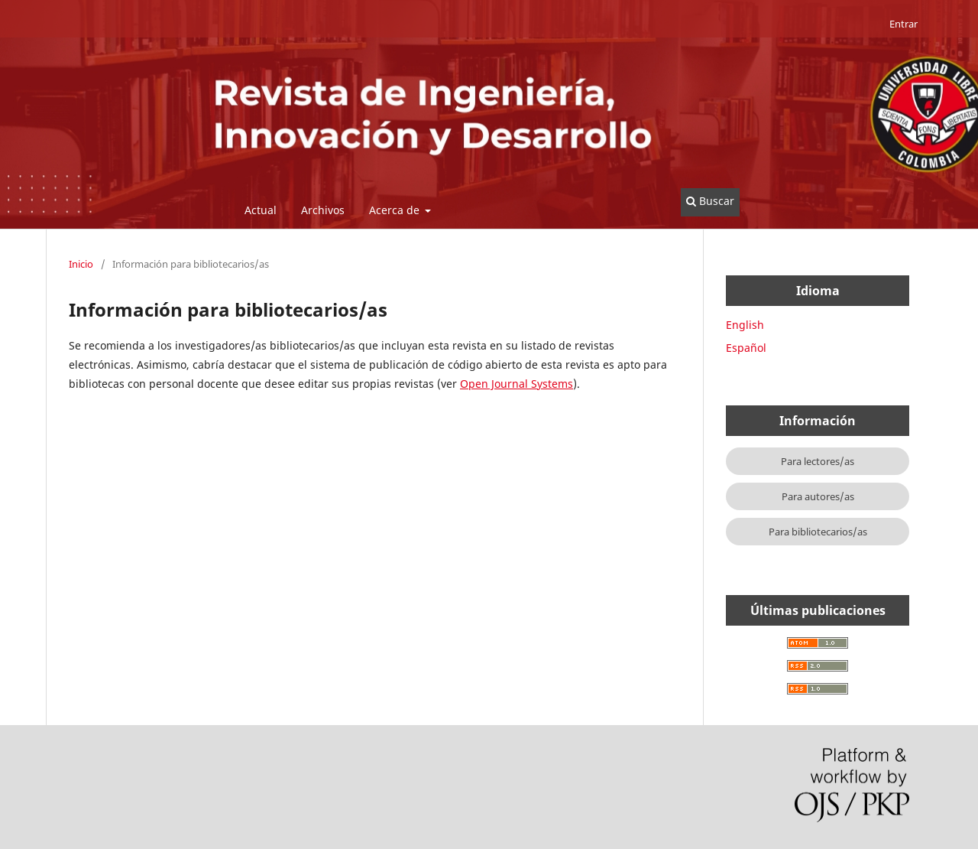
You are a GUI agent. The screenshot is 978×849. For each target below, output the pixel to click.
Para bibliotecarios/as (818, 531)
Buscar (710, 201)
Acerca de (396, 210)
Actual (260, 210)
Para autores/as (818, 496)
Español (746, 347)
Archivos (323, 210)
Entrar (903, 24)
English (745, 324)
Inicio (81, 264)
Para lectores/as (817, 461)
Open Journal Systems (516, 383)
